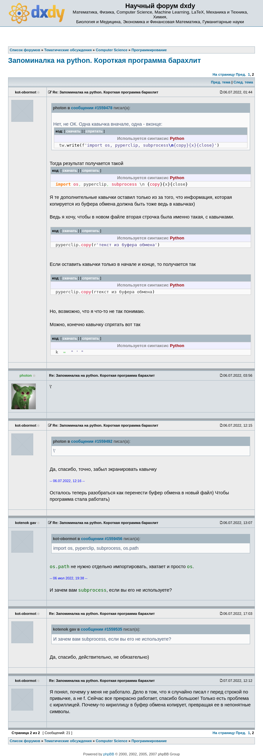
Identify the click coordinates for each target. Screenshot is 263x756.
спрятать (94, 131)
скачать (73, 131)
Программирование (149, 741)
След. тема (243, 82)
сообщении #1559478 (91, 108)
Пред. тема (220, 82)
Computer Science (111, 741)
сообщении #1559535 (101, 629)
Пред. (241, 74)
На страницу (224, 74)
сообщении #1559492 (91, 441)
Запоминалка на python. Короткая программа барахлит (104, 60)
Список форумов (25, 741)
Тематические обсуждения (68, 741)
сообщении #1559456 (101, 539)
